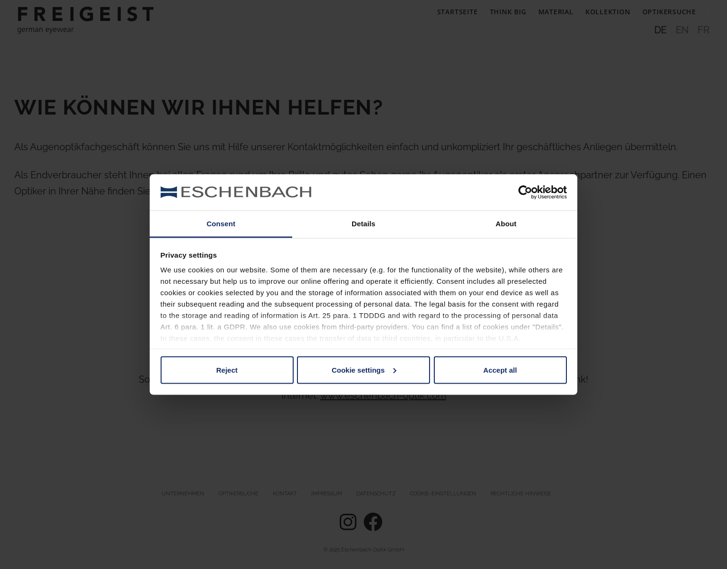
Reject (227, 370)
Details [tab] (363, 224)
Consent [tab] (221, 224)
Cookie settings (364, 370)
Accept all (500, 370)
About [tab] (506, 224)
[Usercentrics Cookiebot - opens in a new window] (525, 192)
